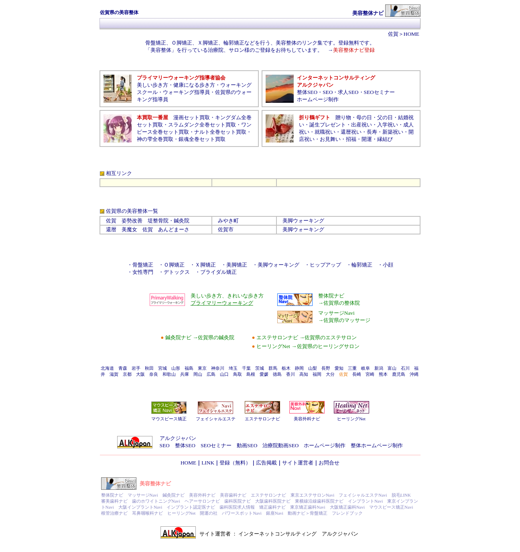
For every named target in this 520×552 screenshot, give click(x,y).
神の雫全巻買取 (155, 139)
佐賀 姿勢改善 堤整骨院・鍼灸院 (147, 221)
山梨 (312, 368)
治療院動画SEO (280, 445)
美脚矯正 (239, 265)
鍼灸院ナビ (173, 495)
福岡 (317, 374)
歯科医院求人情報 (237, 507)
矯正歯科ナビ (272, 507)
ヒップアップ (325, 265)
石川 (405, 368)
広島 (211, 374)
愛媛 (264, 374)
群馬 (272, 368)
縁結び (385, 139)
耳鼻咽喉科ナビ (147, 513)
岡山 (197, 374)
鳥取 (237, 374)
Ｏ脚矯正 (174, 265)
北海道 (107, 368)
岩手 (136, 368)
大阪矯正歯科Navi (347, 507)
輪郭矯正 (361, 265)
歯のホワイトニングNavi (156, 501)
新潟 (378, 368)
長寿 (372, 132)
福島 (189, 368)
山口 (224, 374)
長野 (325, 368)
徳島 (277, 374)
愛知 (339, 368)
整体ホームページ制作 (377, 445)
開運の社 (208, 513)
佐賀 (393, 34)
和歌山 (169, 374)
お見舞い (330, 139)
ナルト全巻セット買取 (220, 132)
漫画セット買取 (191, 117)
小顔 (388, 265)
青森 (122, 368)
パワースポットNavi (241, 513)
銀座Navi (274, 513)
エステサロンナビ (262, 418)
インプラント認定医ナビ (191, 507)
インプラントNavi (365, 501)
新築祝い (392, 132)
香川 (290, 374)
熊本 (383, 374)
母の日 (364, 117)
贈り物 (343, 117)
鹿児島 (398, 374)
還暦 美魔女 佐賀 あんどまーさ (147, 229)
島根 (250, 374)
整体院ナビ (112, 495)
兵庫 (184, 374)
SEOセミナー (379, 92)
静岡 (299, 368)
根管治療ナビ (114, 513)
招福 (351, 139)
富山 (392, 368)
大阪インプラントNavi (140, 507)
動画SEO (247, 445)
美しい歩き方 (152, 85)
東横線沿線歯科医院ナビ (319, 501)
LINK (207, 463)
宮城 (162, 368)
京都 (127, 374)
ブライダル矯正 (218, 272)
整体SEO (307, 92)
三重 (352, 368)
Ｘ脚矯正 (205, 265)
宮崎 (370, 374)
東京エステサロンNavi (312, 495)
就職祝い (325, 132)
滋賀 (114, 374)
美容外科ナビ (307, 418)
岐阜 (365, 368)
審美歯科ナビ (114, 501)
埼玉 (233, 368)
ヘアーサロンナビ (202, 501)
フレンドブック (347, 513)
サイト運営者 (297, 463)
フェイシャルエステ (216, 418)
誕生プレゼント (327, 125)
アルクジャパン (178, 438)
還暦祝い (351, 132)
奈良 (153, 374)
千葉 (246, 368)
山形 (175, 368)
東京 (202, 368)
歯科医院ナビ (237, 501)
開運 (367, 139)
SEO (328, 92)
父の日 (385, 117)
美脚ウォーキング (303, 221)
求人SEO (348, 92)
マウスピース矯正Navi (391, 507)
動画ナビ (296, 513)
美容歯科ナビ (233, 495)
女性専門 (142, 272)
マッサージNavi (143, 495)
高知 (303, 374)
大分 (330, 374)
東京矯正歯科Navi (307, 507)
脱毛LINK (401, 495)
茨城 (259, 368)
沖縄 (414, 374)
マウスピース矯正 (169, 418)
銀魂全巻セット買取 (202, 139)
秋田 (149, 368)
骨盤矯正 (142, 265)
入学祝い (387, 125)
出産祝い (361, 125)
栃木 (286, 368)
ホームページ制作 (318, 99)
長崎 (356, 374)
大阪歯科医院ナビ (272, 501)
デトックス (177, 272)
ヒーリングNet (351, 418)
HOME (411, 34)
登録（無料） (235, 463)
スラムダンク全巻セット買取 (202, 125)
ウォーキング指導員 (186, 92)
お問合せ (329, 463)
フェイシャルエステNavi (363, 495)
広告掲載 (266, 463)
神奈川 (217, 368)
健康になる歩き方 (194, 85)
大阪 (140, 374)
